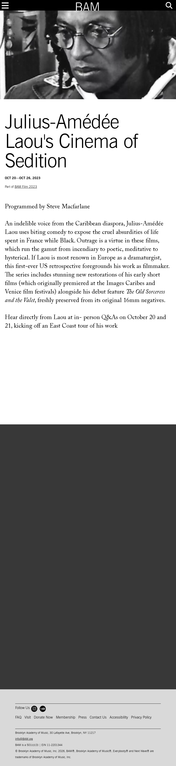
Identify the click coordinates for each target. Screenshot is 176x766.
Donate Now (43, 717)
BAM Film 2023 (26, 186)
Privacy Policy (141, 717)
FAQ (18, 717)
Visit (28, 717)
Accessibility (119, 717)
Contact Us (98, 717)
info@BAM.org (24, 739)
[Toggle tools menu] (169, 5)
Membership (65, 717)
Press (82, 717)
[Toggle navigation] (5, 5)
